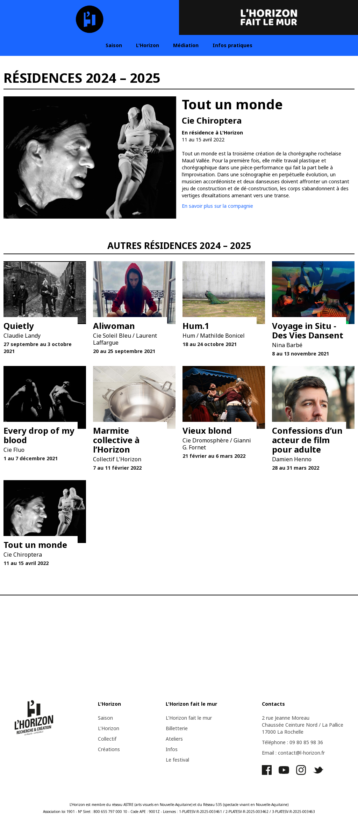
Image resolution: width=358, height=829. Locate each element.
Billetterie (177, 728)
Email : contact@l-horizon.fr (293, 752)
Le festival (177, 759)
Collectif (107, 738)
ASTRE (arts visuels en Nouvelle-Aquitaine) (157, 804)
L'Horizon (147, 45)
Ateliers (174, 738)
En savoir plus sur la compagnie (217, 206)
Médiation (186, 45)
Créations (109, 749)
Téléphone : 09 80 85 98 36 (292, 742)
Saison (114, 45)
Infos (172, 749)
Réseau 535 (212, 804)
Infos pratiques (232, 45)
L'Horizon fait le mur (189, 717)
